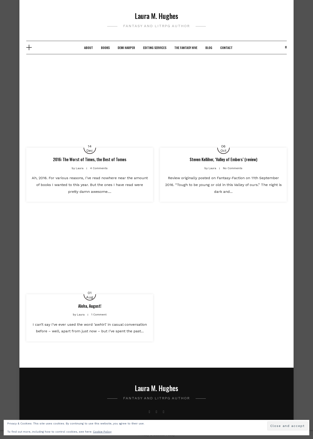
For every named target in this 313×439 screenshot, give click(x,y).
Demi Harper (126, 47)
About (88, 47)
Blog (208, 47)
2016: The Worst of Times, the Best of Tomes (89, 159)
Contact (226, 47)
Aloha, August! (89, 306)
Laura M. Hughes (156, 16)
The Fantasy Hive (185, 47)
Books (105, 47)
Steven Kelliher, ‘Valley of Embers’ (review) (223, 159)
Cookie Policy (102, 431)
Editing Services (154, 47)
